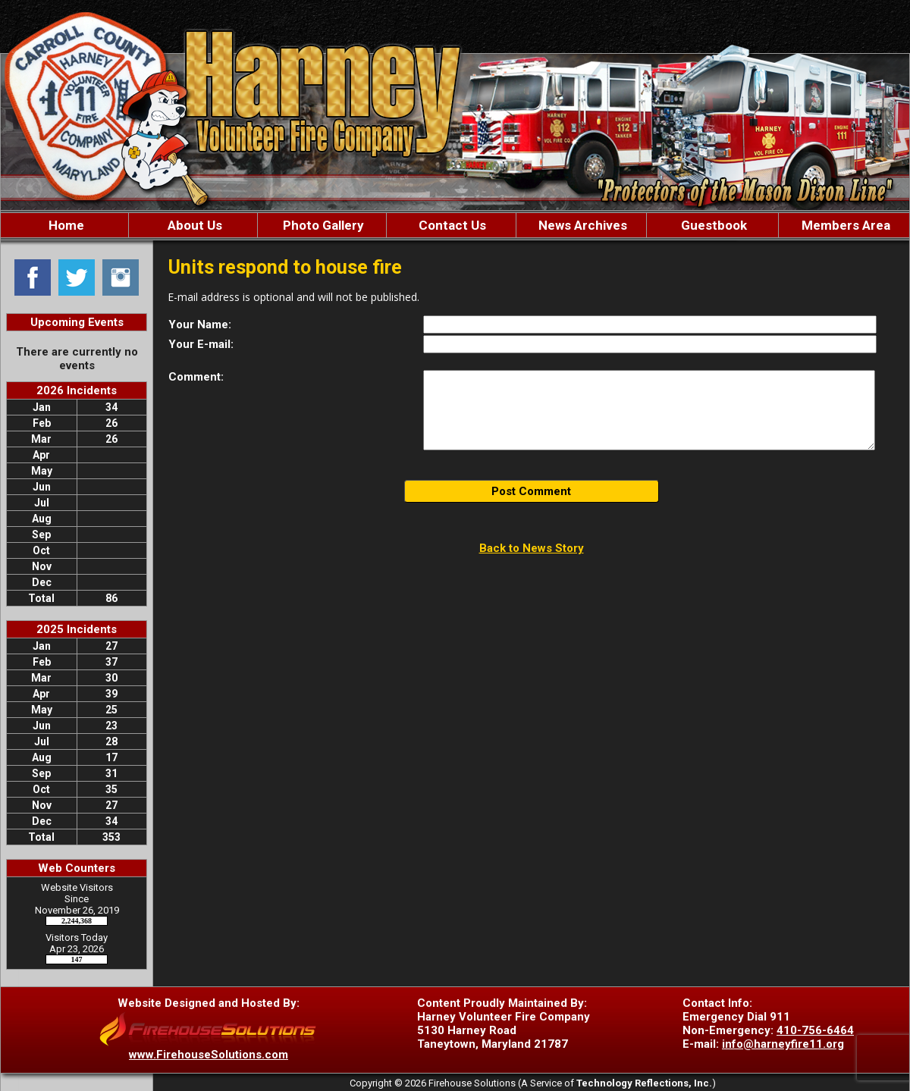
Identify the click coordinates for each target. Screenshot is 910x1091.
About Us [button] (193, 225)
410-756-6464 (815, 1030)
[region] (455, 225)
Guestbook (712, 225)
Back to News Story (531, 548)
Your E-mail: (201, 344)
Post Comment (531, 491)
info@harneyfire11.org (783, 1044)
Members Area (844, 225)
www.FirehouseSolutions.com (208, 1054)
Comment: (196, 377)
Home (65, 225)
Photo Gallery (322, 225)
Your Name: (199, 324)
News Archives (581, 225)
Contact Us (451, 225)
